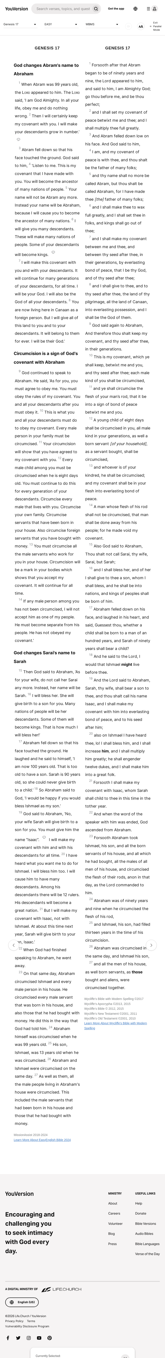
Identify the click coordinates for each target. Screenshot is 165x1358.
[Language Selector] (135, 8)
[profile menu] (151, 8)
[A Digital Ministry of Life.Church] (82, 1287)
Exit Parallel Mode (156, 26)
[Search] (61, 8)
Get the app (116, 8)
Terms (31, 1321)
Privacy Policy (14, 1321)
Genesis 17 (20, 24)
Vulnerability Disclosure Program (27, 1326)
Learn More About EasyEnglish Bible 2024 (42, 1140)
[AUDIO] (128, 26)
